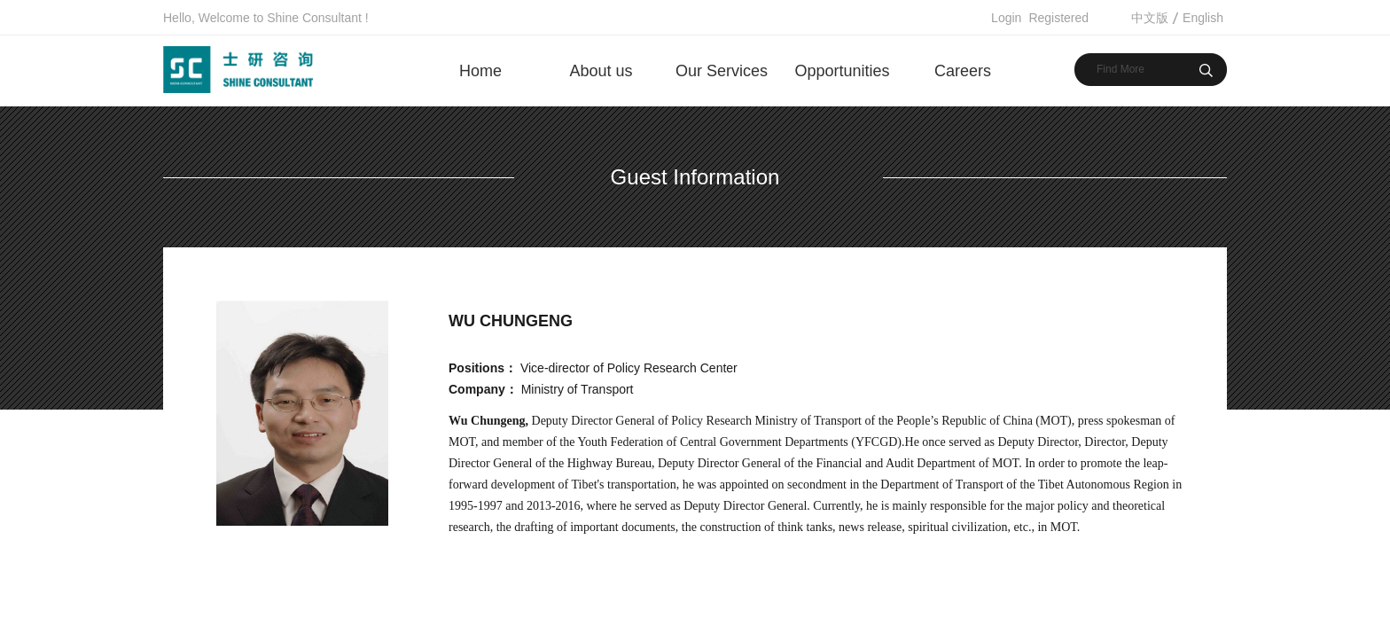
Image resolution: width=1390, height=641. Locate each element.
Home (480, 71)
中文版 (1149, 18)
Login (1006, 18)
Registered (1058, 18)
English (1203, 18)
